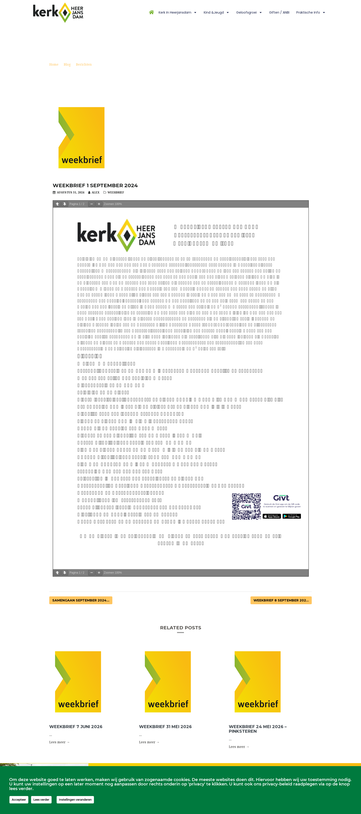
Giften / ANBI (279, 12)
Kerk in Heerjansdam (178, 12)
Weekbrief (116, 192)
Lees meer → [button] (59, 742)
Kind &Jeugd (216, 12)
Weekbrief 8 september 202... (281, 600)
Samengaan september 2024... (80, 600)
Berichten (84, 64)
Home (53, 64)
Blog (67, 64)
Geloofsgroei (249, 12)
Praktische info (311, 12)
